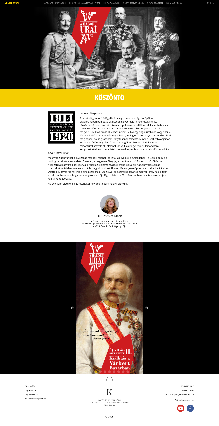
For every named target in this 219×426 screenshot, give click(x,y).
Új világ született (154, 3)
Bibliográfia (30, 386)
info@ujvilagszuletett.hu (184, 400)
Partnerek (99, 3)
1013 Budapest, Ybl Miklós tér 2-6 (179, 394)
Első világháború (173, 3)
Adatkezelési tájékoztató (35, 398)
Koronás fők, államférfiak (80, 3)
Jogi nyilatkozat (31, 394)
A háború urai (12, 3)
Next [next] (147, 308)
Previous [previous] (72, 308)
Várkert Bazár (188, 390)
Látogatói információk (55, 3)
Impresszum (30, 390)
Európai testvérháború (133, 3)
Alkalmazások (113, 3)
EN (208, 3)
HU (213, 3)
